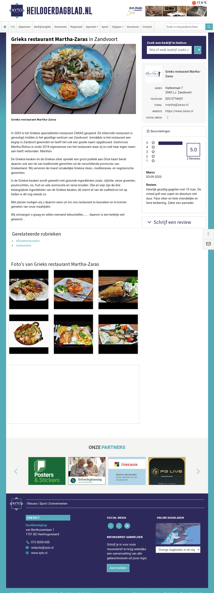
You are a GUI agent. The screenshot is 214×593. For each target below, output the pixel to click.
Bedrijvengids (42, 26)
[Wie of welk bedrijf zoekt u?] (169, 50)
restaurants (23, 245)
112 (12, 26)
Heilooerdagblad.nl (59, 10)
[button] (11, 472)
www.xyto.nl (39, 553)
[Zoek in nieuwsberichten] (185, 27)
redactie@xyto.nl (42, 548)
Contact (147, 26)
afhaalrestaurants (28, 241)
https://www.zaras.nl (179, 111)
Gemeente (60, 26)
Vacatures (133, 26)
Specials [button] (91, 26)
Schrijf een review (168, 222)
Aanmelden (118, 568)
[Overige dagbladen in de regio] (178, 549)
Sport (105, 26)
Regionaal (76, 26)
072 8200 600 (40, 542)
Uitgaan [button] (116, 26)
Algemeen (24, 26)
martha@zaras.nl (176, 105)
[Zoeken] (209, 27)
